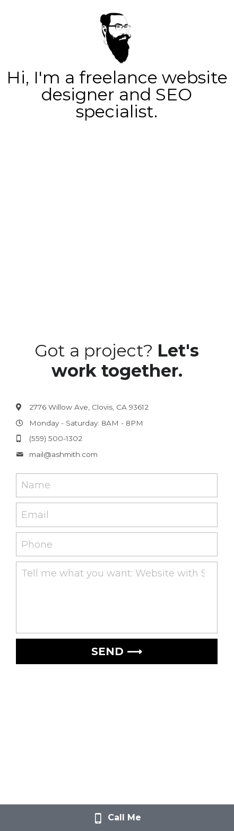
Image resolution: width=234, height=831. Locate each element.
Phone (37, 544)
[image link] (116, 36)
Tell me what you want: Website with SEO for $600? (113, 573)
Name (35, 485)
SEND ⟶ (116, 651)
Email (35, 515)
